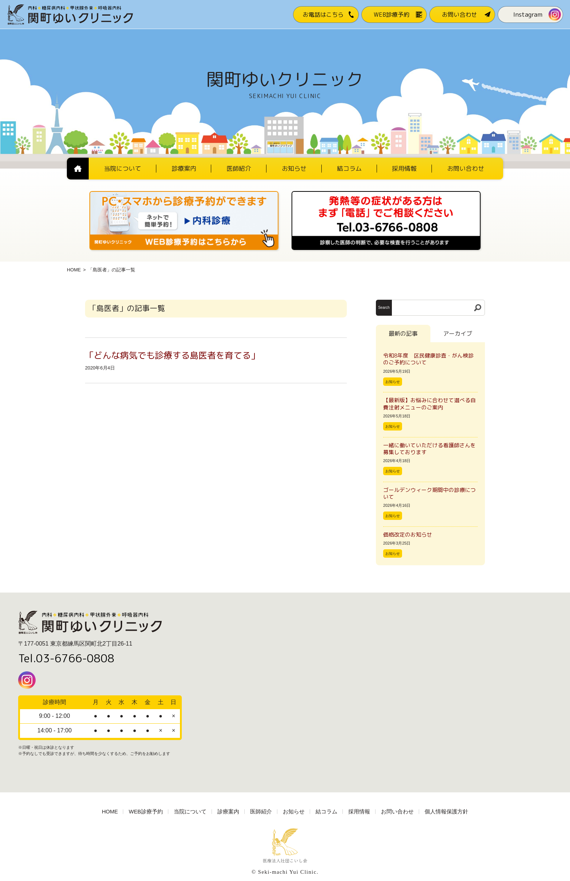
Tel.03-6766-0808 (66, 658)
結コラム (326, 812)
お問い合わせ (397, 812)
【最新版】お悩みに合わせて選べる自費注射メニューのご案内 (429, 403)
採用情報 (359, 812)
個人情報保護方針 (446, 812)
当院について (190, 812)
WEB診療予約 (146, 812)
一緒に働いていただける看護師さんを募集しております (429, 448)
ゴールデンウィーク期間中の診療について (429, 493)
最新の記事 (403, 334)
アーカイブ (457, 334)
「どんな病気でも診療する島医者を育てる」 (172, 355)
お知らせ (392, 382)
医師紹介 (261, 812)
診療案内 (228, 812)
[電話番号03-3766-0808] (386, 193)
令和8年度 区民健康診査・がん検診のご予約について (428, 359)
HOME (74, 269)
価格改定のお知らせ (407, 534)
